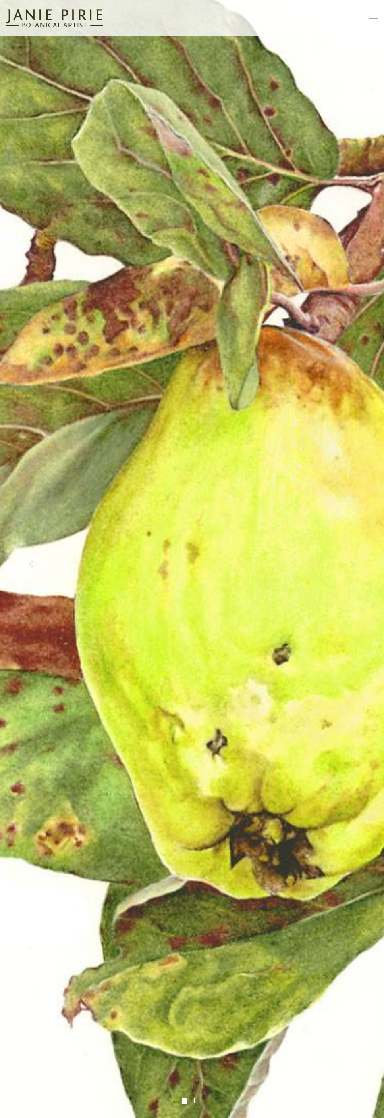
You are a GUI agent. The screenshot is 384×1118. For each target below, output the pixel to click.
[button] (29, 559)
